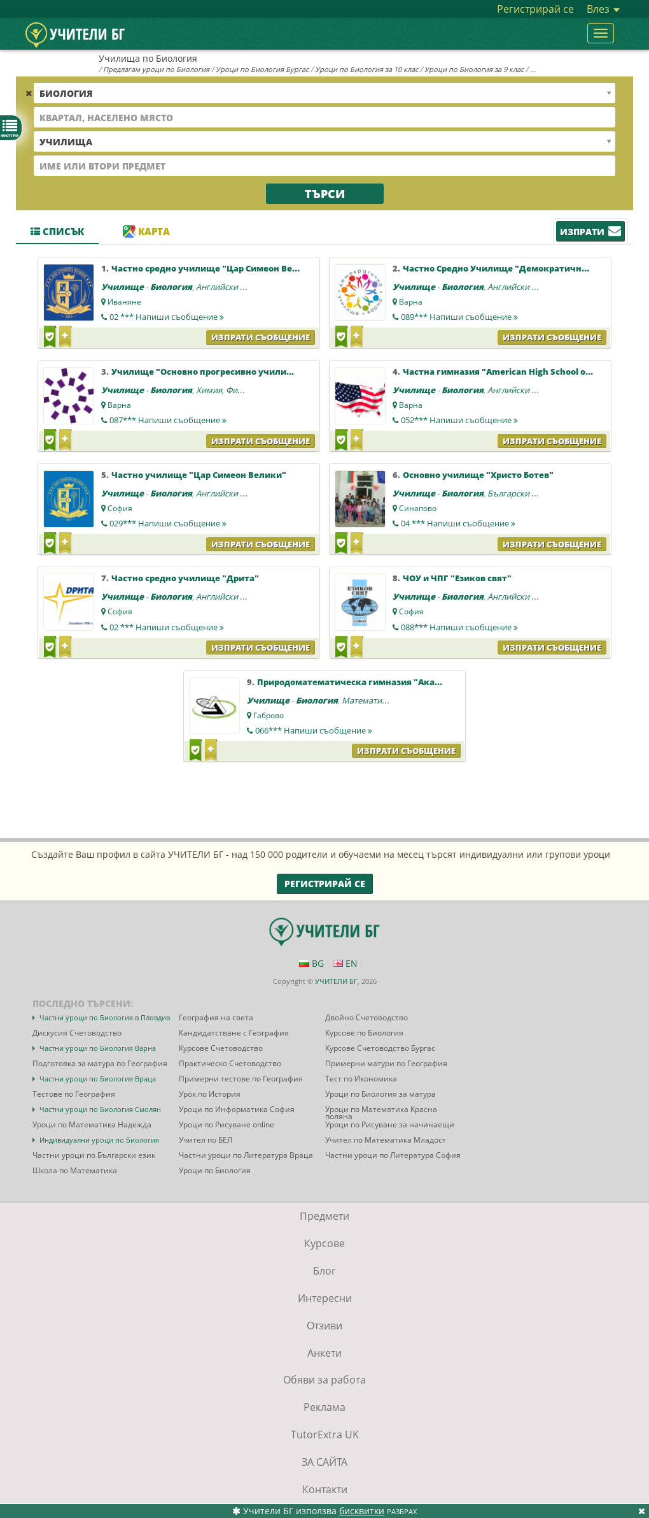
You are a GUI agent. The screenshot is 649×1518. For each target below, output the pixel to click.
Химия (209, 390)
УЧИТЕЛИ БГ (336, 981)
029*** (168, 523)
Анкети (324, 1353)
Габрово (268, 715)
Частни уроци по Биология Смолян (100, 1109)
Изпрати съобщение (260, 337)
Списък (57, 231)
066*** (313, 730)
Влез (603, 9)
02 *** (166, 316)
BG (311, 963)
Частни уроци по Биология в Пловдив (104, 1017)
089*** (459, 316)
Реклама (324, 1407)
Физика (240, 390)
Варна (410, 301)
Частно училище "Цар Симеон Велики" (198, 475)
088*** (459, 627)
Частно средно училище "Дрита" (185, 578)
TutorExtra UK (325, 1435)
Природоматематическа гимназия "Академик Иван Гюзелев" (395, 682)
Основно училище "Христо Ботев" (478, 475)
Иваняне (124, 301)
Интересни (325, 1298)
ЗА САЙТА (324, 1462)
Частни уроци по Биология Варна (97, 1048)
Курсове (324, 1243)
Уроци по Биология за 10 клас (366, 69)
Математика (366, 700)
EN (345, 963)
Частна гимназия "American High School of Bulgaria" (517, 371)
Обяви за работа (324, 1380)
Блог (324, 1271)
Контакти (324, 1489)
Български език (518, 493)
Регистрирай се (535, 9)
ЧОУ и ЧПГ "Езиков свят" (457, 578)
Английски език (227, 287)
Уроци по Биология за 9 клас (474, 69)
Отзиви (324, 1326)
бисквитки (361, 1511)
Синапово (417, 508)
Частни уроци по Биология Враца (97, 1078)
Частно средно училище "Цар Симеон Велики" (215, 268)
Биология (171, 287)
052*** (459, 420)
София (120, 508)
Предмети (324, 1216)
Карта (146, 231)
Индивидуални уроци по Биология (99, 1140)
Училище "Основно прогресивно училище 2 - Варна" (228, 371)
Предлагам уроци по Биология (156, 69)
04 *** (458, 523)
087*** (168, 420)
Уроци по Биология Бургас (262, 69)
